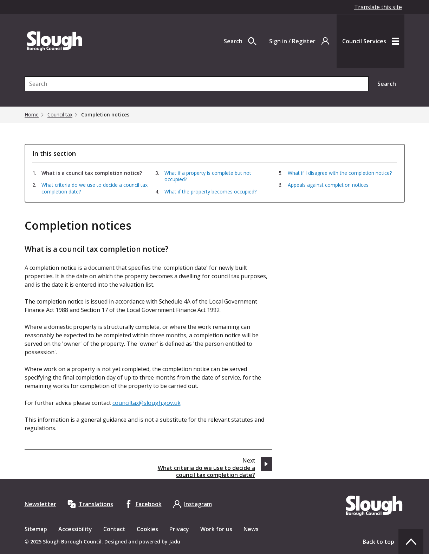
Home (32, 115)
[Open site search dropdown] (240, 41)
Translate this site (378, 7)
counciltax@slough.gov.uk (146, 403)
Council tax (59, 115)
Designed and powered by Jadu (142, 541)
